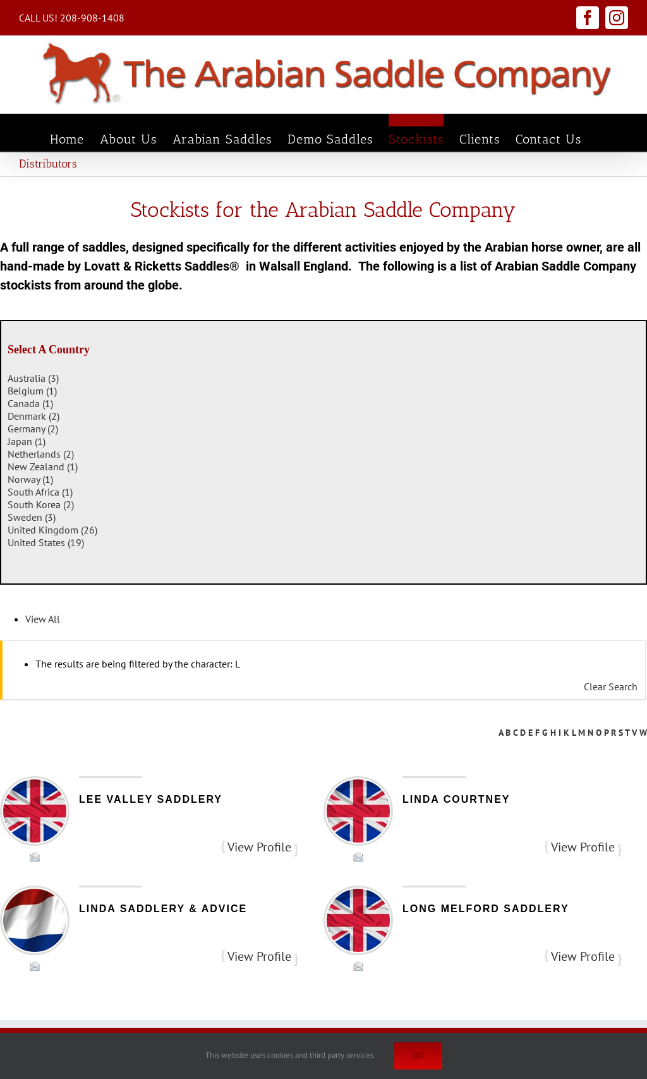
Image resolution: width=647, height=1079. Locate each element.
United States (46, 542)
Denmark (33, 416)
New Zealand (43, 466)
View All (42, 619)
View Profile (259, 847)
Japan (26, 441)
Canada (30, 403)
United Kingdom (52, 529)
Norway (30, 479)
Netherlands (41, 454)
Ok (418, 1055)
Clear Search (611, 686)
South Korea (41, 504)
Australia (33, 378)
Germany (33, 428)
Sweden (32, 517)
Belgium (32, 390)
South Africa (40, 491)
